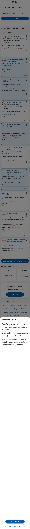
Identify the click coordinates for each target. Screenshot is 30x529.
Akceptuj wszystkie (15, 521)
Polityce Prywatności (19, 336)
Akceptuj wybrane (15, 526)
